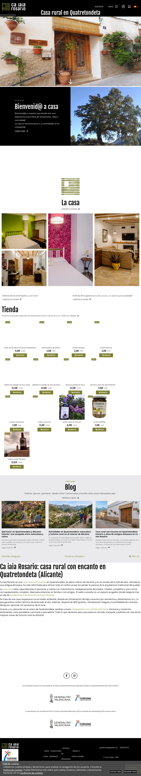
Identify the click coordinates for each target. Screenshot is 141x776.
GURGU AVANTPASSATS (17, 511)
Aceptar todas (115, 772)
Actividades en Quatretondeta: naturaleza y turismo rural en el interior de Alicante (70, 584)
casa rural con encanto (34, 633)
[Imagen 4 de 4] (24, 275)
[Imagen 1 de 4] (24, 237)
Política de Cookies (12, 769)
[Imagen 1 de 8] (70, 52)
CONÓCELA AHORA (69, 215)
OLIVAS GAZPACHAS (16, 474)
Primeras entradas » (75, 608)
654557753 (124, 747)
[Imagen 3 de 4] (117, 256)
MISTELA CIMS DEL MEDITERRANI (102, 437)
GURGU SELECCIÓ (44, 474)
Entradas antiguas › (11, 608)
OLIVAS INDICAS (106, 399)
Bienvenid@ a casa (36, 107)
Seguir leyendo (7, 599)
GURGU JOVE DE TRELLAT (71, 474)
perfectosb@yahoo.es (109, 747)
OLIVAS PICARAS (78, 399)
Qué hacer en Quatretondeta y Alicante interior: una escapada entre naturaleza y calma (22, 586)
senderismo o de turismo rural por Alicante (32, 646)
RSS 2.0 (134, 608)
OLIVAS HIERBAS (99, 474)
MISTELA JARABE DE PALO (75, 437)
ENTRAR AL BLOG (69, 550)
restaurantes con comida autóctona (90, 661)
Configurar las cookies (31, 772)
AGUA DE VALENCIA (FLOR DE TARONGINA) (20, 399)
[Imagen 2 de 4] (70, 256)
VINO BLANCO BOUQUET (51, 399)
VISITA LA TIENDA (69, 368)
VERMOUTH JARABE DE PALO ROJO (17, 437)
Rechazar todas (130, 772)
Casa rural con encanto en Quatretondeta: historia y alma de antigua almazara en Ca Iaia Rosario (117, 586)
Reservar (99, 6)
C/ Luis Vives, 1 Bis (112, 757)
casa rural (8, 641)
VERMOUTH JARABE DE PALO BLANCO (46, 437)
